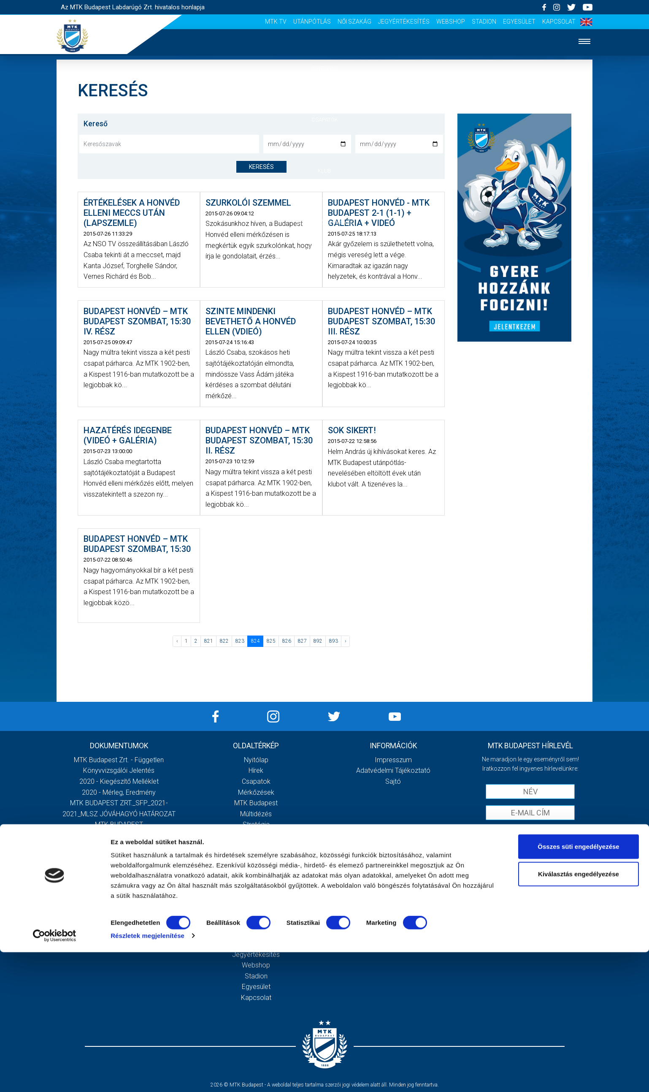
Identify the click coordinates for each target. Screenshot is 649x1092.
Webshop (450, 21)
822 (224, 641)
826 (286, 641)
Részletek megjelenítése (147, 1075)
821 (208, 641)
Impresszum (393, 760)
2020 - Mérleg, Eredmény (119, 792)
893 (333, 641)
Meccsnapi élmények (255, 868)
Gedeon (256, 846)
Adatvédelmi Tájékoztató (393, 770)
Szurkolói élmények (324, 222)
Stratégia (256, 824)
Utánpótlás (312, 21)
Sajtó (256, 900)
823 (239, 641)
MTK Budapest (256, 803)
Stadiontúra (256, 890)
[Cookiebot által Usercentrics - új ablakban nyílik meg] (55, 1075)
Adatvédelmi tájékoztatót (551, 831)
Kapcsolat (559, 21)
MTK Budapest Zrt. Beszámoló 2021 (119, 846)
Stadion (484, 21)
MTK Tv (276, 21)
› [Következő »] (345, 641)
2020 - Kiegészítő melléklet (119, 781)
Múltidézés (256, 814)
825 (271, 641)
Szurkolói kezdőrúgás (256, 879)
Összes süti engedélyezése (578, 986)
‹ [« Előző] (177, 641)
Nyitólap (324, 68)
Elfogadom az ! (534, 831)
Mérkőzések (325, 145)
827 (302, 641)
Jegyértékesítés (404, 21)
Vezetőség (256, 835)
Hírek (324, 94)
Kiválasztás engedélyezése (578, 1014)
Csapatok (324, 120)
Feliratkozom (530, 848)
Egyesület (519, 21)
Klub (324, 171)
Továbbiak (119, 882)
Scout (256, 911)
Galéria (324, 196)
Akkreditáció (324, 248)
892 (318, 641)
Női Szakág (354, 21)
